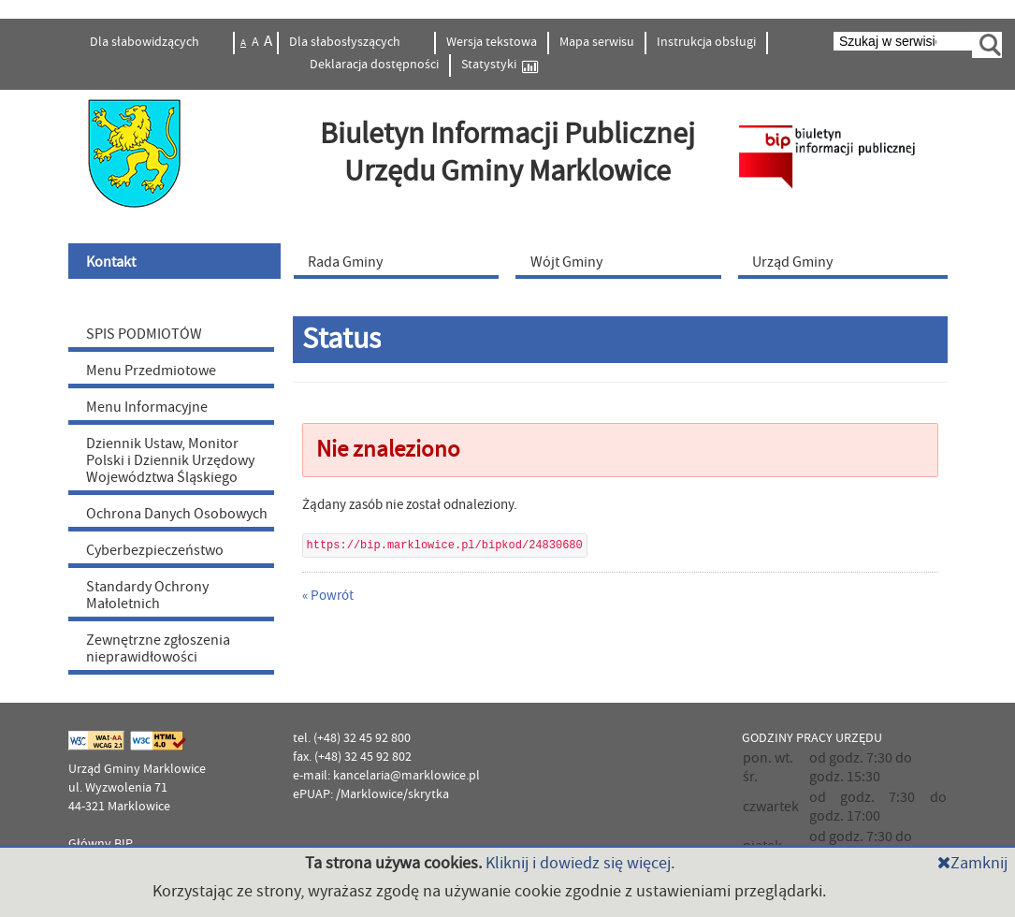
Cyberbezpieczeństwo (155, 550)
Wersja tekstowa (491, 42)
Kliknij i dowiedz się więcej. (580, 863)
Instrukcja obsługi (706, 42)
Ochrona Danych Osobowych (177, 513)
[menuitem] (176, 261)
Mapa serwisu (596, 42)
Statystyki (499, 65)
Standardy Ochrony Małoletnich (147, 595)
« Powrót (328, 595)
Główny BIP (100, 844)
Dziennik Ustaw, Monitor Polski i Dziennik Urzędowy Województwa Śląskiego (170, 460)
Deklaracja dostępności (374, 64)
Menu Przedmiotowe (151, 370)
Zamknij (972, 863)
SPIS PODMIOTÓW (144, 334)
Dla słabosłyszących (346, 42)
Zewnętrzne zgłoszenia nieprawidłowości (158, 648)
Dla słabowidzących (146, 42)
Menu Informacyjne (147, 407)
